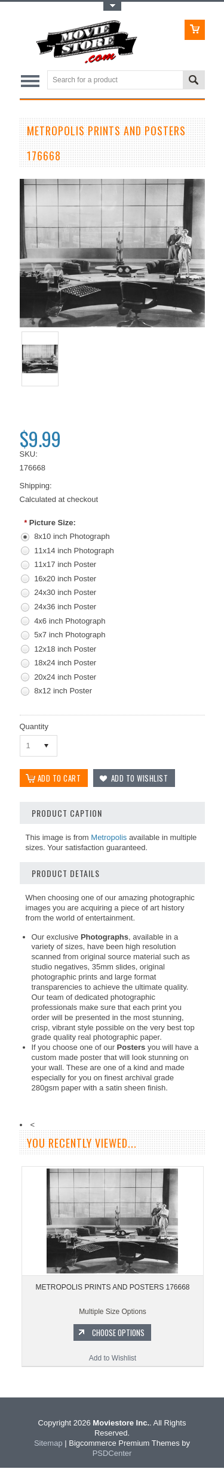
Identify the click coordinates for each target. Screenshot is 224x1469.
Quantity (34, 726)
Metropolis (109, 838)
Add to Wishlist (112, 1359)
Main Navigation (30, 80)
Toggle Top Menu (112, 6)
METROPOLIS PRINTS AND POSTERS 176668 (112, 1288)
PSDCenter (112, 1454)
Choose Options (118, 1334)
